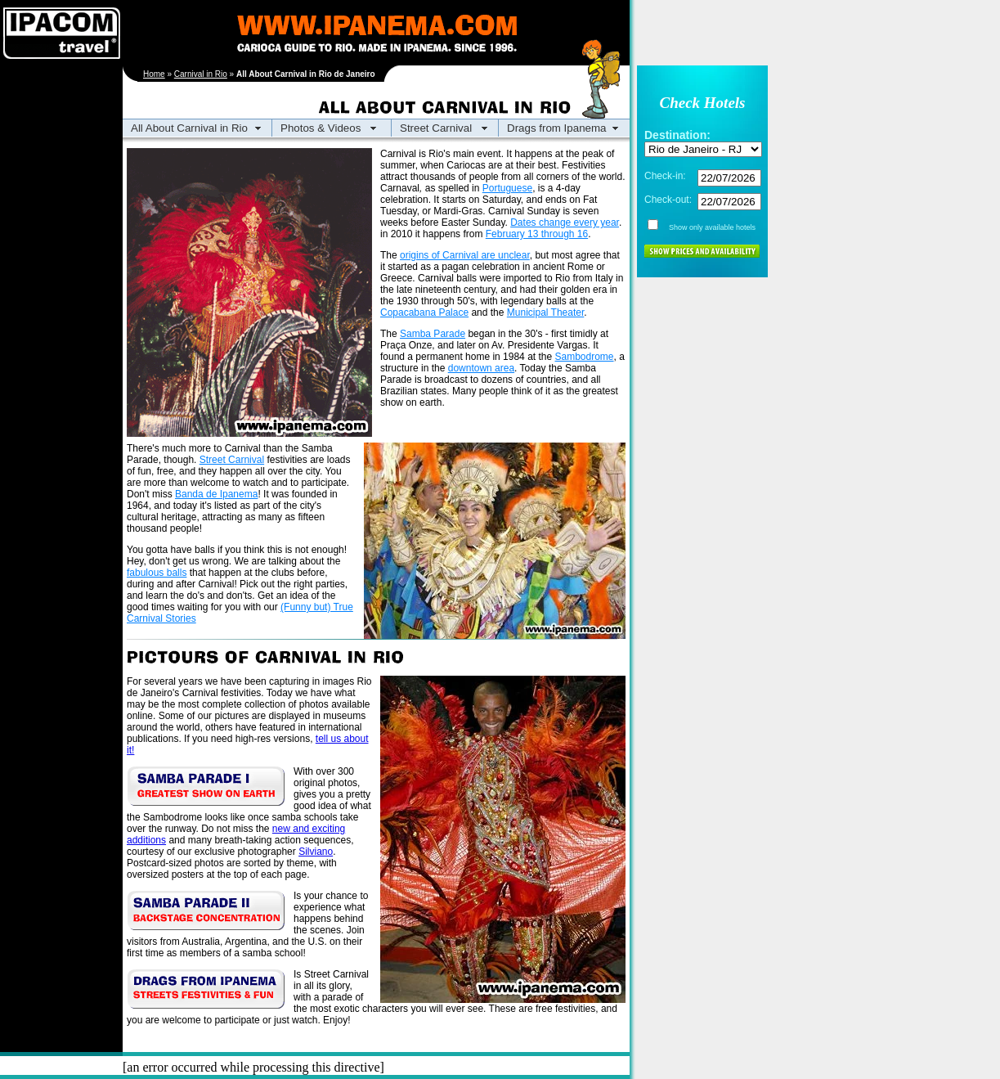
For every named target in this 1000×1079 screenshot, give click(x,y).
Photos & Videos (320, 128)
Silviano (315, 851)
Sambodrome (584, 356)
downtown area (481, 368)
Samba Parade (432, 333)
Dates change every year (564, 222)
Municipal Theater (546, 312)
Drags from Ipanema (556, 128)
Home (154, 74)
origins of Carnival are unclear (465, 255)
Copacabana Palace (424, 312)
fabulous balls (156, 572)
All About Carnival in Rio (189, 128)
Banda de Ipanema (216, 494)
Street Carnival (436, 128)
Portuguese (507, 188)
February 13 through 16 (537, 234)
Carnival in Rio (200, 74)
